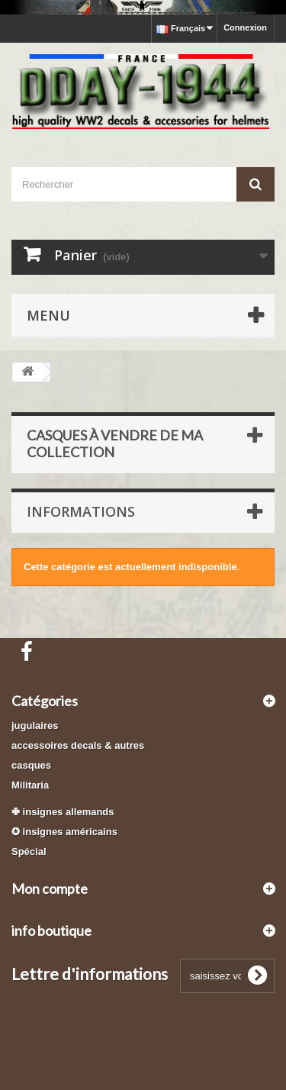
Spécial (29, 851)
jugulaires (34, 725)
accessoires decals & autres (77, 745)
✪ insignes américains (64, 831)
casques (31, 765)
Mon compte (49, 888)
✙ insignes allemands (62, 812)
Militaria (30, 785)
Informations (81, 511)
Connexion (245, 27)
